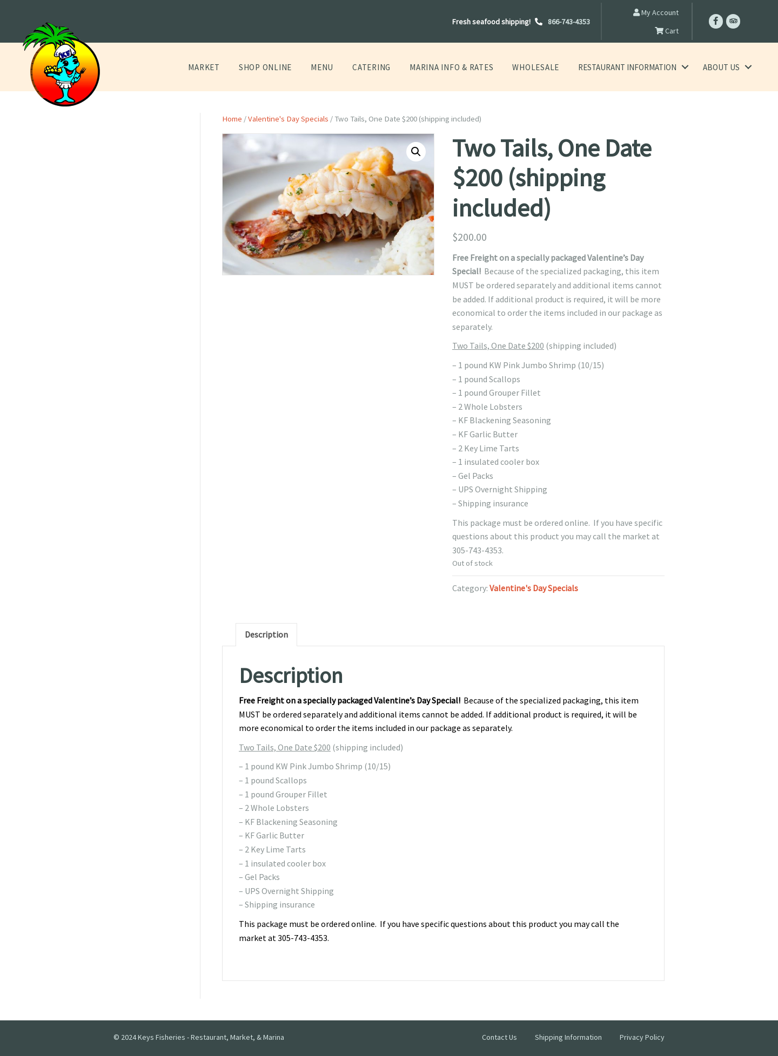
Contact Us (499, 1037)
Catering (384, 67)
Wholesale (537, 67)
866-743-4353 (569, 21)
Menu (337, 67)
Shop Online (283, 67)
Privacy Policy (642, 1037)
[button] (416, 151)
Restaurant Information (627, 67)
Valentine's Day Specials (288, 119)
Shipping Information (568, 1037)
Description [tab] (266, 634)
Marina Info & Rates (459, 67)
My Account (656, 12)
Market (225, 67)
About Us (721, 67)
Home (232, 119)
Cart (667, 31)
